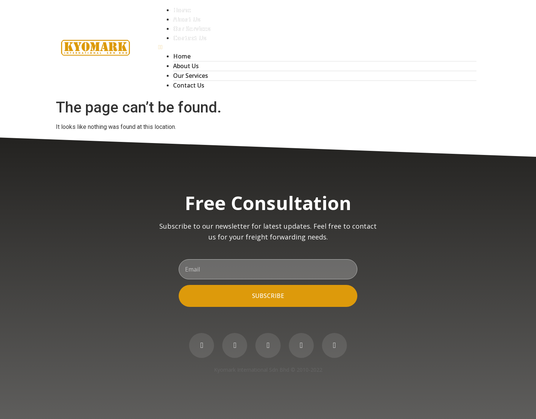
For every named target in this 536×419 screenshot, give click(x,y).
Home (182, 10)
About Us (186, 19)
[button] (317, 47)
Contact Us (189, 38)
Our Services (191, 29)
